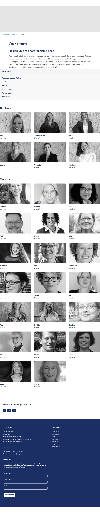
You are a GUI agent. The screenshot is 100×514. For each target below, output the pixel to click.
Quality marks (7, 90)
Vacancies (6, 97)
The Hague (55, 440)
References (6, 93)
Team (4, 82)
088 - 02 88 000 (18, 453)
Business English (8, 433)
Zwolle (54, 445)
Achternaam (8, 481)
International (56, 448)
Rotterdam (55, 443)
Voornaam (7, 475)
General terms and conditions (13, 443)
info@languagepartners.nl (22, 455)
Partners (5, 86)
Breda (54, 438)
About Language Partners (12, 78)
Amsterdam (55, 435)
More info (3, 138)
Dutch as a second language (12, 438)
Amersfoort (55, 433)
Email (5, 487)
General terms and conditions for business (17, 440)
